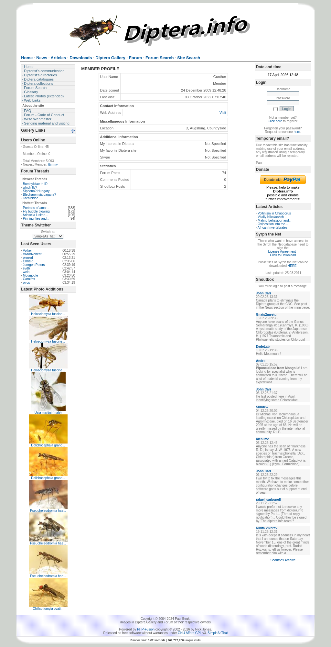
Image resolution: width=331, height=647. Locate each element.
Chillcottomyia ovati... (48, 608)
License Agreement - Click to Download (283, 253)
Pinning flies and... (36, 218)
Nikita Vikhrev (266, 528)
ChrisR (28, 261)
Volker (27, 250)
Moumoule (30, 275)
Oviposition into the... (273, 224)
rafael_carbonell (268, 499)
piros (26, 282)
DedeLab (263, 346)
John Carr (263, 293)
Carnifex (29, 279)
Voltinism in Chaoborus (274, 213)
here (297, 132)
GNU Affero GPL (189, 633)
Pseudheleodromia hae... (48, 510)
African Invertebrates (272, 227)
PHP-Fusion (146, 629)
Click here (275, 121)
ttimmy (53, 164)
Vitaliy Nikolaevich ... (272, 217)
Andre (260, 361)
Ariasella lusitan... (35, 215)
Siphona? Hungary (36, 191)
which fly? (30, 187)
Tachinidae (30, 198)
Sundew (262, 407)
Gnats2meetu (266, 314)
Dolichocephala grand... (48, 445)
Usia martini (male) (48, 412)
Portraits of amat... (36, 208)
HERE (292, 266)
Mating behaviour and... (275, 220)
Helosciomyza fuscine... (48, 314)
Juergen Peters (34, 265)
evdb (26, 268)
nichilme (262, 439)
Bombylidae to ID (35, 184)
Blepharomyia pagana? (39, 194)
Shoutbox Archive (282, 560)
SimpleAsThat (218, 633)
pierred (28, 257)
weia (26, 272)
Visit (222, 113)
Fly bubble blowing (36, 211)
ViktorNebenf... (33, 254)
